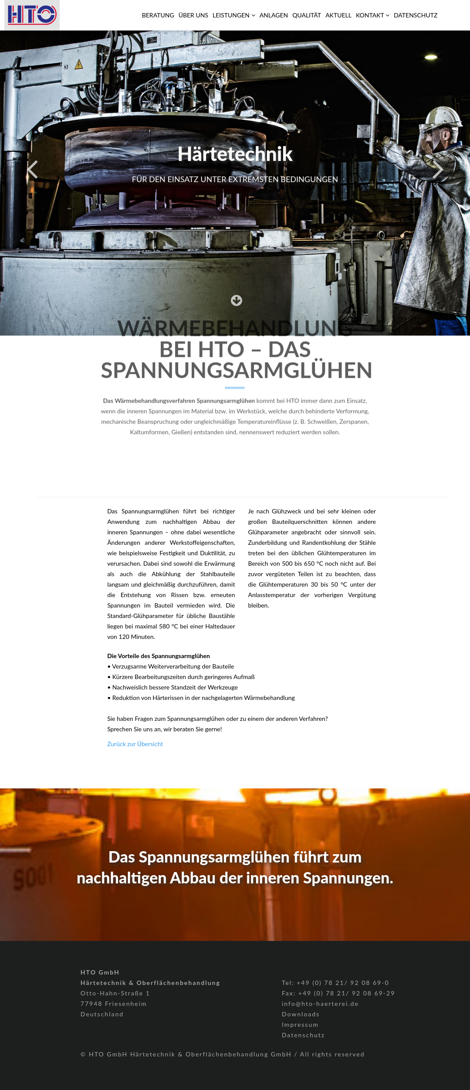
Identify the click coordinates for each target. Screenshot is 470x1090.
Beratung (158, 15)
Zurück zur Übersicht (135, 743)
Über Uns (193, 15)
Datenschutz (416, 15)
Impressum (300, 1024)
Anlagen (274, 15)
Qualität (306, 15)
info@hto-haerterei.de (320, 1003)
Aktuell (338, 15)
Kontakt (372, 15)
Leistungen (234, 15)
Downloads (301, 1014)
